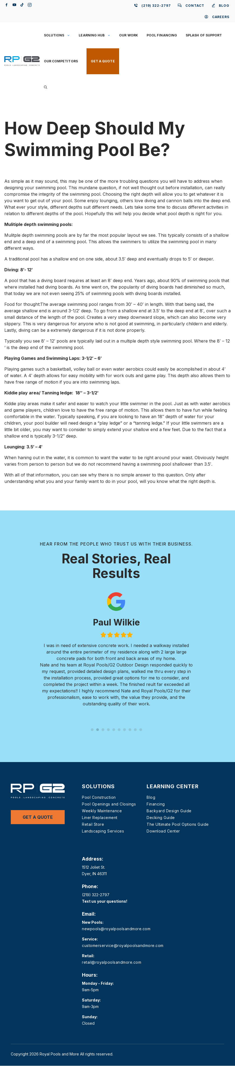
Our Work (128, 35)
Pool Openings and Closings (109, 804)
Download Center (163, 831)
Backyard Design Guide (169, 810)
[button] (45, 87)
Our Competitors (61, 61)
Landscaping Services (103, 831)
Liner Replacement (100, 817)
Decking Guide (161, 817)
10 (140, 729)
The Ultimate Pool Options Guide (178, 824)
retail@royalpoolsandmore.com (111, 962)
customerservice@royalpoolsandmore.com (123, 945)
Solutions (59, 35)
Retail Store (93, 824)
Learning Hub (97, 35)
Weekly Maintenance (102, 810)
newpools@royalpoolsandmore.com (116, 928)
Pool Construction (99, 797)
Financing (156, 804)
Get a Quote (103, 61)
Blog (151, 797)
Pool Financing (162, 35)
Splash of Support (204, 35)
